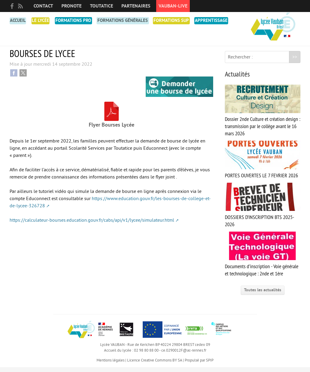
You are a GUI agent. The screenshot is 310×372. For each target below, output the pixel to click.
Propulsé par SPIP (199, 365)
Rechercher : (240, 61)
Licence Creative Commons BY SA (154, 365)
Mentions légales (110, 365)
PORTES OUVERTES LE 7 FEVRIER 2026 (262, 165)
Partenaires (135, 6)
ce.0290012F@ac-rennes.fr (183, 355)
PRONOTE (71, 6)
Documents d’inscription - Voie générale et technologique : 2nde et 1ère (262, 259)
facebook (12, 6)
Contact (43, 6)
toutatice (101, 6)
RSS (20, 6)
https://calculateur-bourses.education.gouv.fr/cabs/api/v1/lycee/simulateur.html (92, 225)
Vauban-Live (173, 6)
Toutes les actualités (262, 294)
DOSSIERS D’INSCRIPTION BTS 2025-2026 (262, 210)
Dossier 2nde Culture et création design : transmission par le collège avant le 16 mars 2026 (262, 115)
